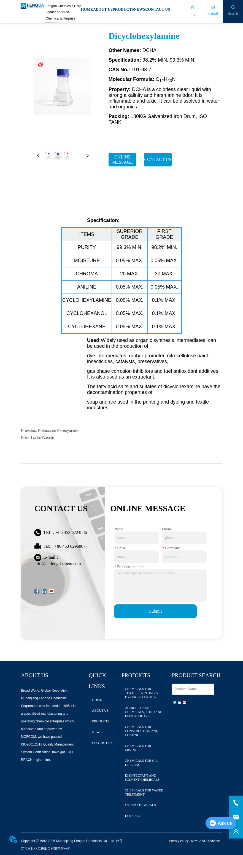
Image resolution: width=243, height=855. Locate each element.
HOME (87, 9)
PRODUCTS (123, 9)
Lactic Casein (42, 437)
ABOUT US (103, 9)
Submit (155, 611)
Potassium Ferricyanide (58, 430)
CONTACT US (157, 9)
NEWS (139, 9)
